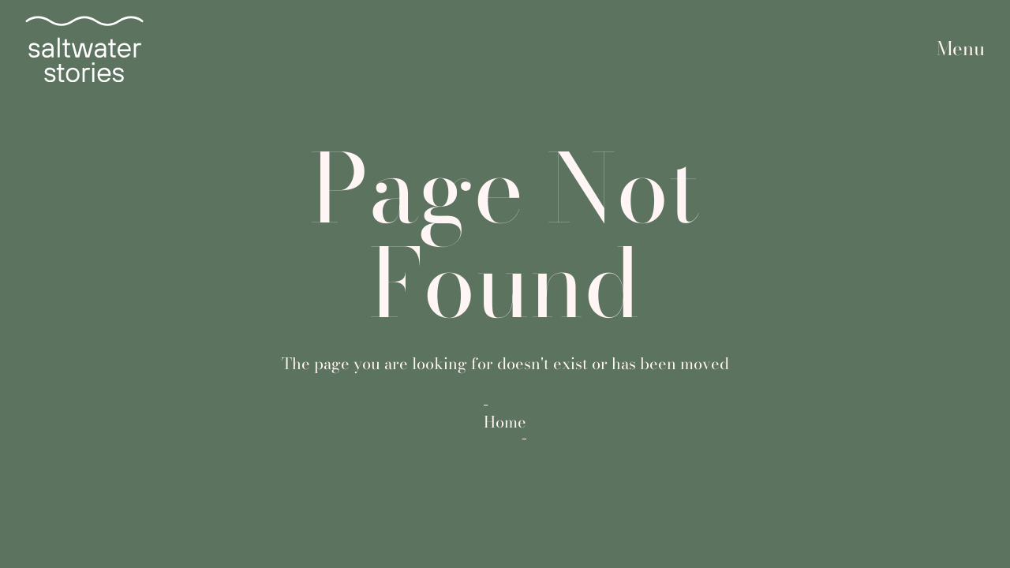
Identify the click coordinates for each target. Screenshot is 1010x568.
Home (505, 422)
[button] (961, 49)
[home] (84, 49)
